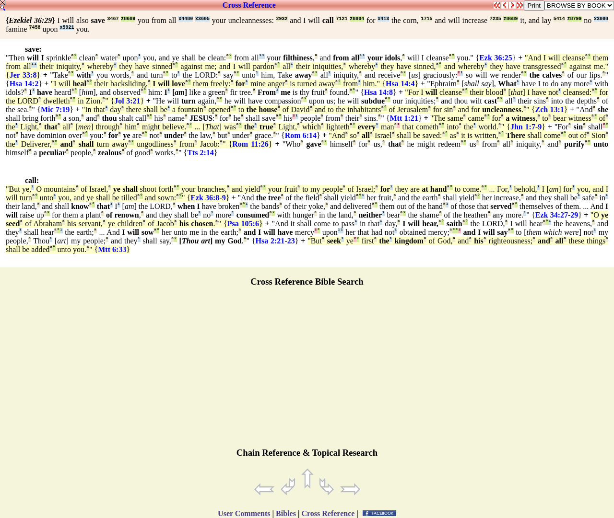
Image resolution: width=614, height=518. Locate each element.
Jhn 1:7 (522, 127)
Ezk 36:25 (495, 58)
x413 (383, 19)
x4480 (185, 19)
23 (291, 241)
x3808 (601, 19)
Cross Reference (249, 5)
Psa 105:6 (243, 223)
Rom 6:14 (301, 135)
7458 (34, 27)
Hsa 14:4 (400, 84)
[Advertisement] (307, 371)
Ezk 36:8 (204, 198)
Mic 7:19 (55, 109)
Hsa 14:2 (24, 84)
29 (574, 215)
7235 (495, 19)
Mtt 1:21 (404, 118)
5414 (559, 19)
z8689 (128, 19)
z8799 (574, 19)
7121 (341, 19)
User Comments (244, 513)
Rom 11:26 (250, 144)
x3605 (202, 19)
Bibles (286, 513)
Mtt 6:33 (112, 249)
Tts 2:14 (200, 153)
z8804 (357, 19)
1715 (426, 19)
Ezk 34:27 (551, 215)
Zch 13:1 (549, 109)
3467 (113, 19)
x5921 (66, 27)
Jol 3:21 (127, 101)
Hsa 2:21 (270, 241)
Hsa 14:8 (378, 92)
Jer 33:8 (23, 75)
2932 (282, 19)
